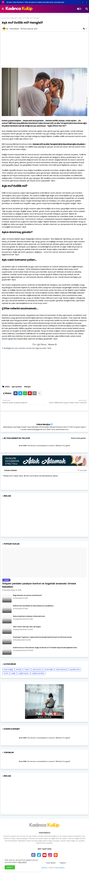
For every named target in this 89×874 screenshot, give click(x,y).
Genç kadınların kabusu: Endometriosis (29, 616)
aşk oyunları (17, 387)
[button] (82, 2)
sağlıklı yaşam (24, 673)
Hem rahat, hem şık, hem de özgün (27, 627)
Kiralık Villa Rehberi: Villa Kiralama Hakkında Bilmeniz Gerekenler (35, 2)
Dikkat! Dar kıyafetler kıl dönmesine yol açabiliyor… (34, 606)
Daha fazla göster (78, 438)
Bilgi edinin (22, 862)
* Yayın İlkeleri (50, 863)
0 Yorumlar (82, 470)
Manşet (14, 18)
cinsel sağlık (48, 669)
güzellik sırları (75, 669)
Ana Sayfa (6, 18)
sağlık (13, 673)
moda (6, 673)
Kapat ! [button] (10, 867)
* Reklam (62, 863)
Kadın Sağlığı (8, 669)
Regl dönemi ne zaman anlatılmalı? (27, 595)
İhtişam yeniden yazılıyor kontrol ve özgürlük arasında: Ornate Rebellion (39, 585)
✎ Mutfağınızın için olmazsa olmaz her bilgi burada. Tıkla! (26, 348)
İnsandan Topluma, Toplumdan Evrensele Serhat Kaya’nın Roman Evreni (42, 637)
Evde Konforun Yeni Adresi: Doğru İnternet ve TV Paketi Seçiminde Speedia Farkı (45, 648)
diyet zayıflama (61, 669)
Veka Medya (43, 424)
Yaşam (26, 669)
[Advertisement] (44, 516)
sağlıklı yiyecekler (38, 673)
